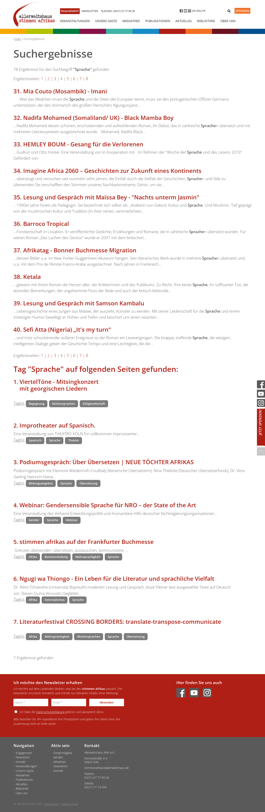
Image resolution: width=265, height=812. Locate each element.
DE (194, 11)
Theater (73, 440)
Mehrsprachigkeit (87, 557)
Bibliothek (206, 21)
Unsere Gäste (106, 21)
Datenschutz (70, 804)
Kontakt (21, 762)
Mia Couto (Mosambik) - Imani (65, 91)
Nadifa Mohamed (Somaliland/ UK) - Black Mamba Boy (98, 118)
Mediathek (131, 21)
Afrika (33, 557)
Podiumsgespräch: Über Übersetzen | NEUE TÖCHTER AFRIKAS (106, 462)
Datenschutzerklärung (50, 712)
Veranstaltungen (75, 21)
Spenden (242, 11)
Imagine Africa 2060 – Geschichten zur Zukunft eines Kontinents (112, 171)
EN (199, 11)
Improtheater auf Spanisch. (57, 425)
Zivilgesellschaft (94, 404)
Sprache (54, 440)
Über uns (228, 21)
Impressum (51, 804)
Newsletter (90, 11)
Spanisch (35, 440)
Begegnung (37, 404)
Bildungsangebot (41, 483)
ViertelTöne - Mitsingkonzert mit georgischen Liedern (59, 385)
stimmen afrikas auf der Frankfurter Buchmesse (86, 542)
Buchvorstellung (56, 557)
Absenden (107, 702)
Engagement (70, 11)
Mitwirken (59, 762)
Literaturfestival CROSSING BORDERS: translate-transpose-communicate (120, 621)
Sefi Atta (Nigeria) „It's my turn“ (67, 329)
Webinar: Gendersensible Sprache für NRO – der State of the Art (107, 505)
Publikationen (157, 21)
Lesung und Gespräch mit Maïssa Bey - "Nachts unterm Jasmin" (111, 197)
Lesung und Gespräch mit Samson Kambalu (83, 303)
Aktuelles (183, 21)
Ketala (32, 277)
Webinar (72, 520)
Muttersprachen (63, 404)
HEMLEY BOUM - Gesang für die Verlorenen (83, 144)
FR (203, 11)
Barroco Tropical (46, 224)
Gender (34, 520)
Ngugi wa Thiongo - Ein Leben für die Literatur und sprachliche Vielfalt (116, 578)
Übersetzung (89, 483)
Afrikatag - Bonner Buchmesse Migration (79, 250)
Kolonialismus (55, 600)
